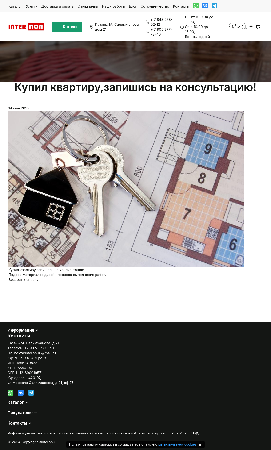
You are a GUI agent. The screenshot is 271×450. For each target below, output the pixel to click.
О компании (87, 6)
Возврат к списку (23, 279)
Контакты (181, 6)
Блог (133, 6)
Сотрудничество (155, 6)
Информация (21, 330)
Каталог (15, 6)
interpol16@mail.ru (40, 353)
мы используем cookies (177, 444)
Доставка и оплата (57, 6)
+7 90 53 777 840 (39, 348)
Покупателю (20, 412)
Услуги (31, 6)
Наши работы (113, 6)
